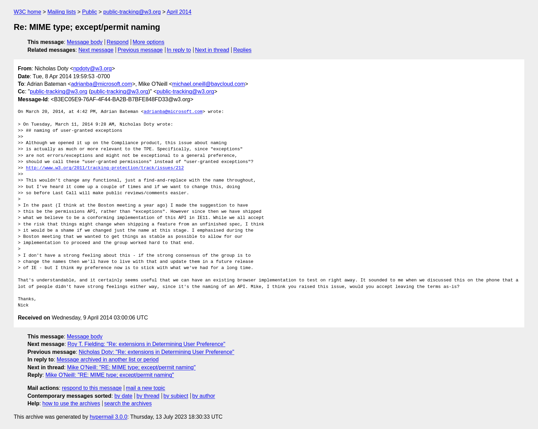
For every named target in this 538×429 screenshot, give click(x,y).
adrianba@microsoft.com (101, 84)
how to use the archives (71, 403)
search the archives (128, 403)
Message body (85, 42)
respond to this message (91, 388)
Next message (96, 50)
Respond (118, 42)
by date (123, 396)
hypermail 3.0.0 (108, 417)
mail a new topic (145, 388)
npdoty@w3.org (92, 68)
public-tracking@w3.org (132, 12)
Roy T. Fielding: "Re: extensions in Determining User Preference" (146, 344)
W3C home (27, 12)
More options (149, 42)
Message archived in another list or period (108, 359)
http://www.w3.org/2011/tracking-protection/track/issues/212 (105, 168)
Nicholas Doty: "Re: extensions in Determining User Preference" (156, 352)
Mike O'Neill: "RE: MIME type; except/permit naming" (131, 367)
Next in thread (212, 50)
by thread (148, 396)
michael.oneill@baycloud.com (208, 84)
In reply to (179, 50)
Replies (242, 50)
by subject (175, 396)
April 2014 (179, 12)
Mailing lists (61, 12)
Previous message (140, 50)
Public (89, 12)
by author (203, 396)
